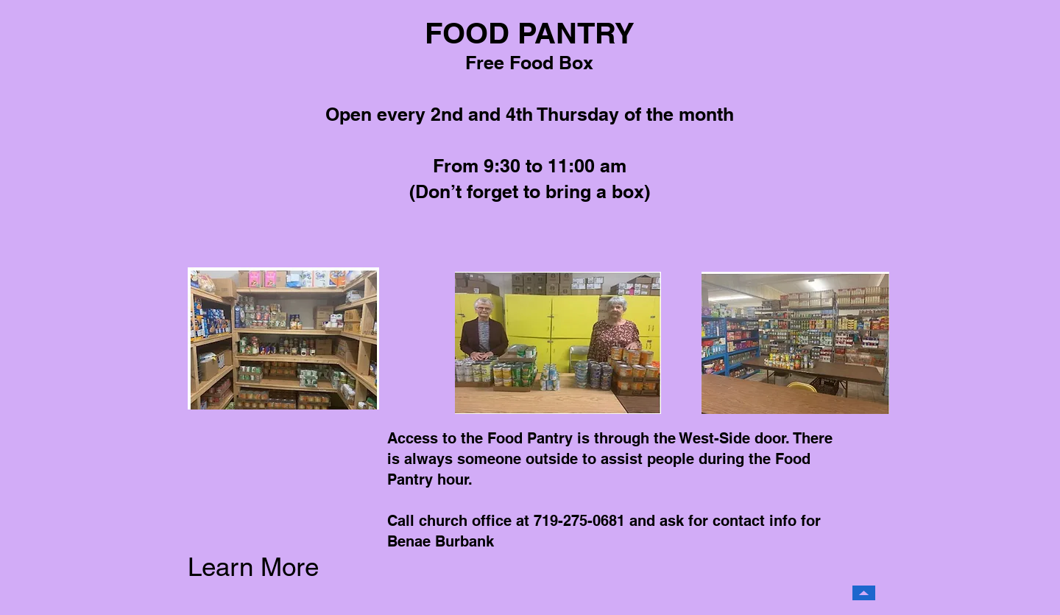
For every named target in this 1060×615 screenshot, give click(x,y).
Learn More (253, 567)
